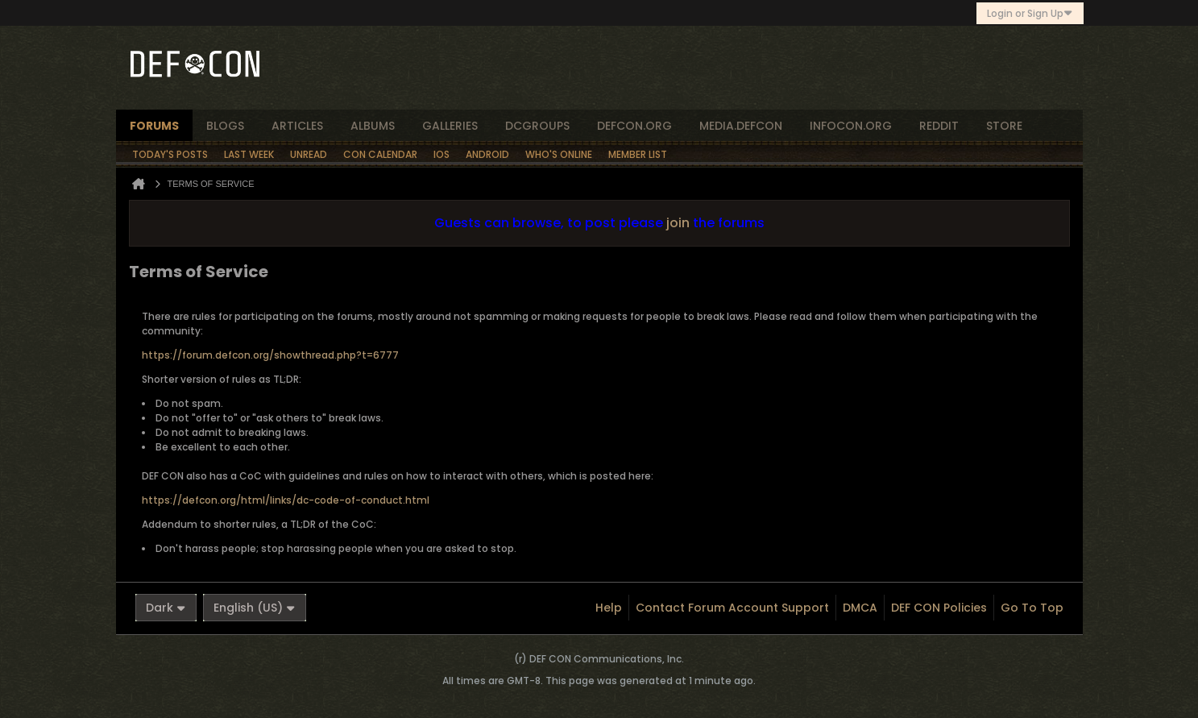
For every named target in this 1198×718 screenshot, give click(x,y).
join (678, 223)
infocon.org (851, 126)
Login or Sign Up (1030, 13)
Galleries (450, 126)
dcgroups (537, 126)
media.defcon (740, 126)
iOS (441, 154)
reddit (939, 126)
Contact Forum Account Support (732, 608)
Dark (166, 608)
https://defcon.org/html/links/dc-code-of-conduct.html (285, 500)
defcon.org (634, 126)
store (1004, 126)
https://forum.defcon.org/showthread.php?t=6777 (270, 355)
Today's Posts (170, 154)
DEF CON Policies (939, 608)
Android (487, 154)
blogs (225, 126)
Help (608, 608)
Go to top (1032, 608)
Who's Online (558, 154)
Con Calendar (380, 154)
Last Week (249, 154)
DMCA (860, 608)
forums (154, 126)
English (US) (254, 608)
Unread (308, 154)
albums (372, 126)
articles (297, 126)
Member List (637, 154)
